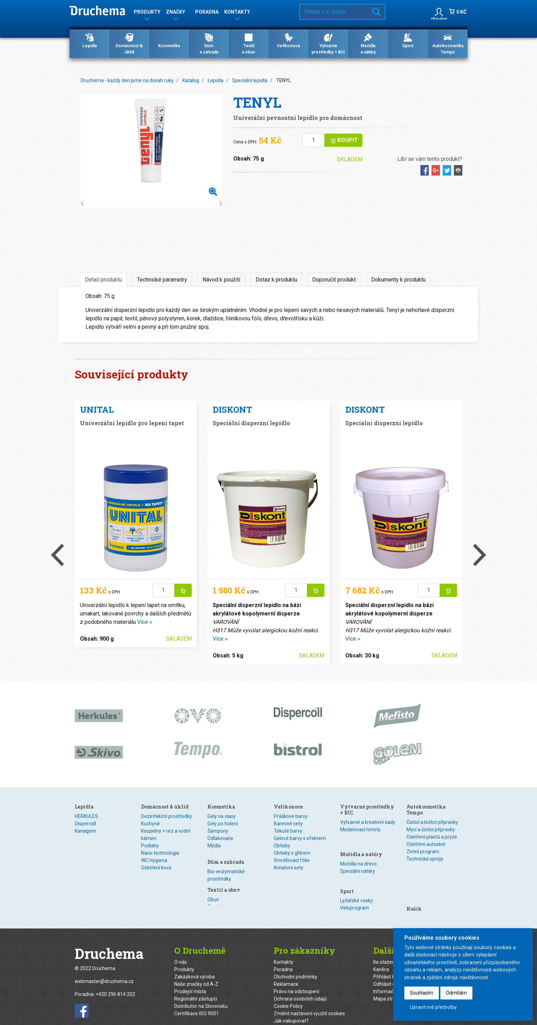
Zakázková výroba (194, 965)
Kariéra (381, 958)
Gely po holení (222, 823)
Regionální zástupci (195, 987)
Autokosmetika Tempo (447, 43)
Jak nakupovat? (291, 1009)
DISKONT (232, 409)
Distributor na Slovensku (201, 994)
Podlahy (150, 845)
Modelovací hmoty (360, 829)
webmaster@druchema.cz (104, 970)
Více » (144, 622)
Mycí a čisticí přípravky (430, 829)
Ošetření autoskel (425, 844)
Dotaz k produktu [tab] (276, 279)
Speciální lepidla (249, 80)
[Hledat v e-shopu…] (334, 12)
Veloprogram (354, 887)
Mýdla (214, 845)
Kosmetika (169, 40)
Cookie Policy (288, 994)
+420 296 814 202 (115, 983)
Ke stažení (384, 950)
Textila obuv (248, 43)
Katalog (190, 80)
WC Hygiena (154, 860)
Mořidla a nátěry (361, 841)
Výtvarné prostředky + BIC (328, 43)
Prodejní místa (190, 980)
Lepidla (89, 40)
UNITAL (96, 409)
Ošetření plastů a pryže (431, 837)
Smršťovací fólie (292, 889)
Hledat (376, 12)
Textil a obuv (290, 806)
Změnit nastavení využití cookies (309, 1002)
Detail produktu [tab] (103, 279)
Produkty (184, 958)
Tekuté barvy (288, 860)
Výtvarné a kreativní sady (367, 822)
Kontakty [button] (237, 13)
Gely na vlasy (221, 816)
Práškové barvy (291, 845)
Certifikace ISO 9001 (196, 1002)
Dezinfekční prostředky (166, 816)
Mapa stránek (388, 987)
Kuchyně (150, 823)
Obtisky (282, 874)
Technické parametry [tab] (162, 279)
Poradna (207, 12)
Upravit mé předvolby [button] (433, 1007)
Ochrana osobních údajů (300, 987)
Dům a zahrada (225, 857)
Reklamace (286, 972)
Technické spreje (424, 859)
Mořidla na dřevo (358, 851)
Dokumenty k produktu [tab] (398, 279)
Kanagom (85, 831)
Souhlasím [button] (421, 993)
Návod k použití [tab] (221, 279)
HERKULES (86, 816)
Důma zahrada (209, 43)
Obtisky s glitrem (292, 882)
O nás (180, 950)
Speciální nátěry (357, 858)
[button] (439, 12)
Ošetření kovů (156, 867)
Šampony (217, 831)
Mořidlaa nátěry (368, 43)
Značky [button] (175, 13)
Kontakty (283, 950)
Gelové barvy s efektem (300, 867)
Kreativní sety (288, 896)
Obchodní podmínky (295, 965)
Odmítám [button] (456, 993)
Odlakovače (220, 838)
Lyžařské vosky (356, 880)
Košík (414, 871)
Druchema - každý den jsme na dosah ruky (127, 80)
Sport (407, 40)
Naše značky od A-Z (196, 972)
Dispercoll (85, 823)
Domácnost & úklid (129, 43)
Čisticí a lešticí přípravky (432, 822)
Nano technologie (160, 853)
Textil (280, 823)
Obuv (279, 816)
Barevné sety (288, 852)
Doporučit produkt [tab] (334, 279)
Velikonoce (288, 40)
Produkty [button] (147, 13)
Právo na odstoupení (296, 980)
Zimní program (422, 851)
